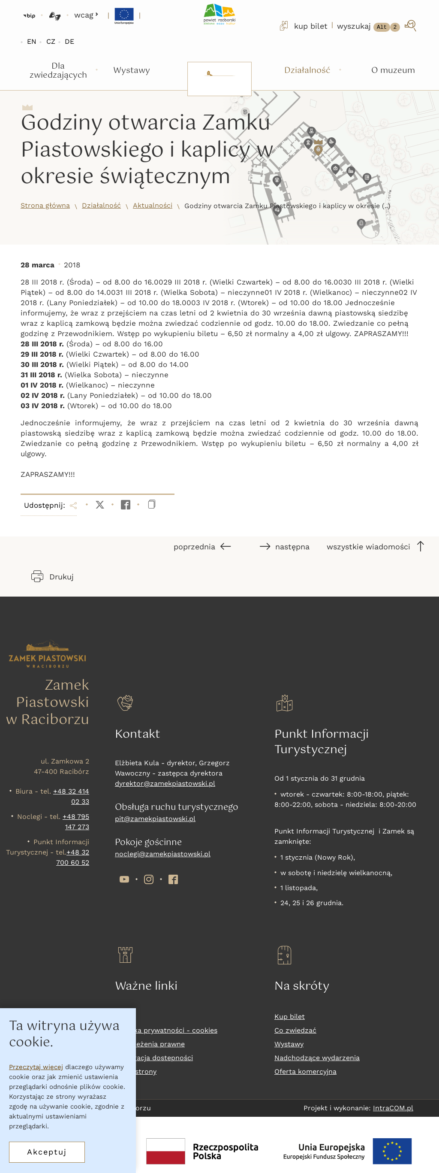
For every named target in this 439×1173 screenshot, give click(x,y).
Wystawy (289, 1044)
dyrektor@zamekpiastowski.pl (165, 783)
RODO (125, 1016)
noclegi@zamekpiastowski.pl (162, 854)
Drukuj (52, 576)
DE (69, 41)
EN (31, 41)
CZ (50, 41)
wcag (86, 14)
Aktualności (152, 205)
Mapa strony (135, 1071)
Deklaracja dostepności (154, 1058)
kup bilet (303, 26)
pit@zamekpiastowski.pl (155, 819)
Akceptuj (47, 1153)
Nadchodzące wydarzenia (317, 1058)
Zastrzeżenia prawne (150, 1044)
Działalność (101, 205)
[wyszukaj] (377, 26)
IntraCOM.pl (393, 1108)
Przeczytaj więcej (36, 1068)
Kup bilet (289, 1016)
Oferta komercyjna (305, 1071)
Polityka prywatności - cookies (166, 1030)
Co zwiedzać (295, 1030)
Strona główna (45, 205)
